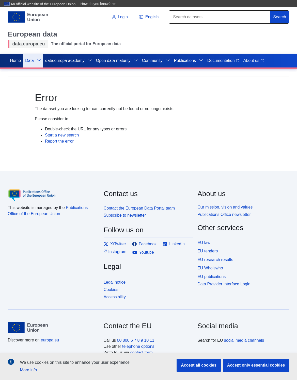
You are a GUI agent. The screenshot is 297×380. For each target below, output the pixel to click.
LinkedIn (174, 244)
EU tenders (207, 251)
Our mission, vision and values (225, 207)
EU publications (211, 276)
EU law (203, 242)
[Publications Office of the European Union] (53, 191)
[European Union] (53, 327)
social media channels (244, 340)
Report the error (59, 141)
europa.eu (50, 340)
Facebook (144, 244)
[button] (98, 3)
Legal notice (115, 282)
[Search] (220, 17)
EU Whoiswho (210, 268)
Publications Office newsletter (224, 214)
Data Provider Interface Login (223, 284)
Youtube (143, 252)
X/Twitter (115, 244)
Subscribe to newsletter (125, 215)
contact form (141, 352)
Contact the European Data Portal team (139, 208)
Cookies (111, 289)
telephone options (138, 346)
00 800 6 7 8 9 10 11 (135, 340)
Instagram (115, 251)
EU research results (215, 259)
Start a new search (62, 135)
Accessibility (115, 297)
